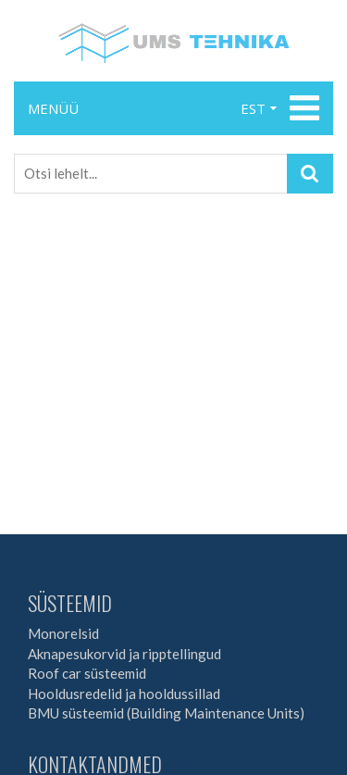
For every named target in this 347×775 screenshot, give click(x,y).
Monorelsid (63, 633)
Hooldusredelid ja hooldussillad (124, 693)
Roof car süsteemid (87, 673)
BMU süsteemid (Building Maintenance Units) (166, 713)
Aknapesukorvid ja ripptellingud (124, 653)
